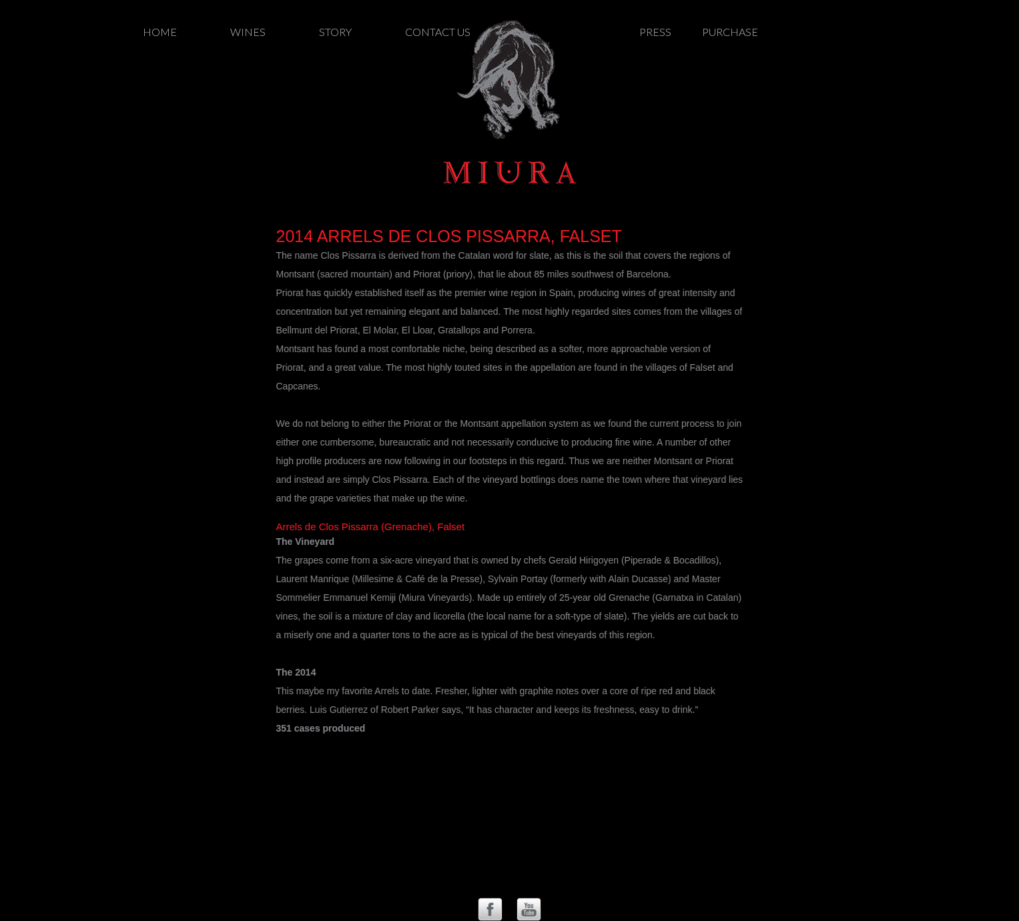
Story (335, 31)
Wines (248, 31)
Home (160, 31)
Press (655, 31)
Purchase (730, 31)
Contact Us (437, 31)
